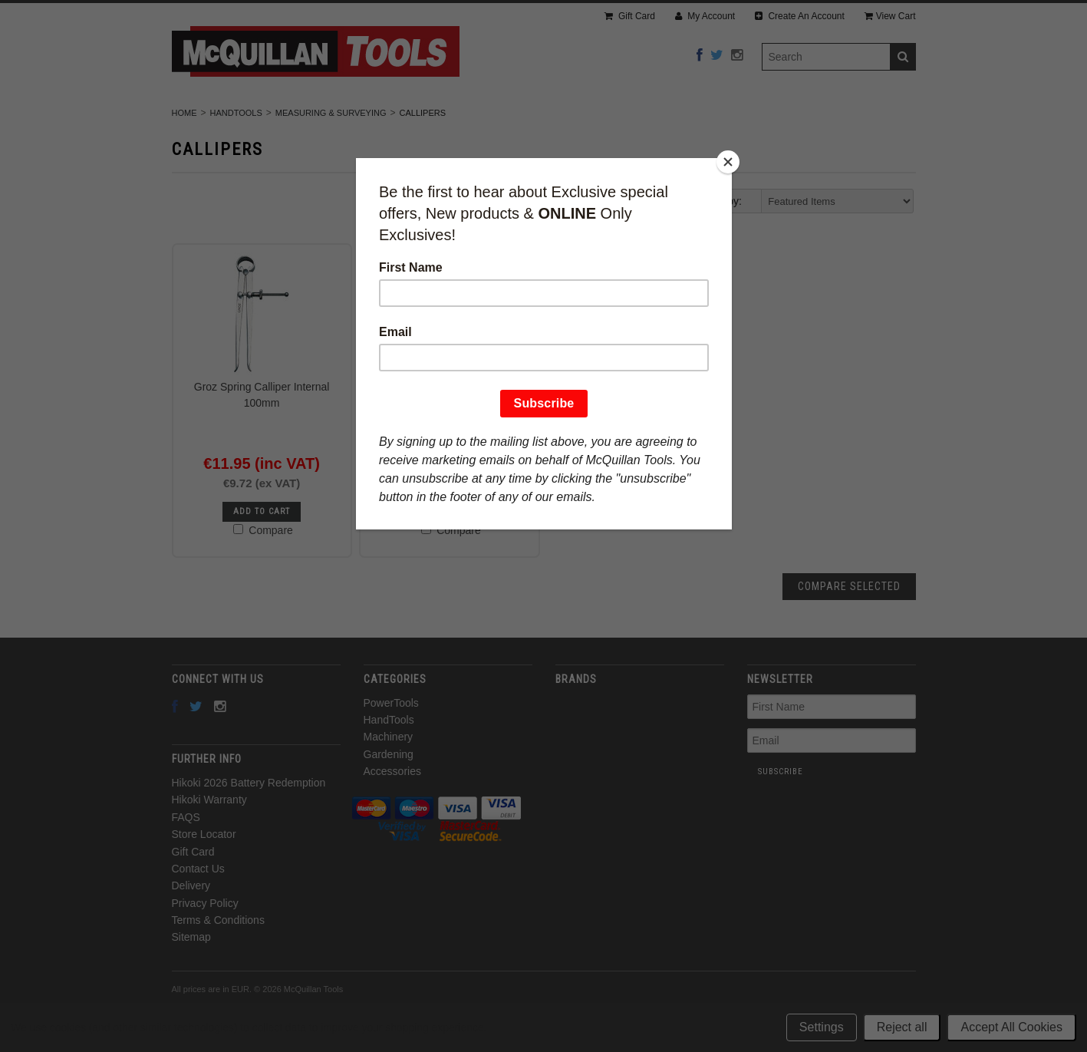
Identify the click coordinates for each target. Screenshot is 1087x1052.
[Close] (727, 161)
